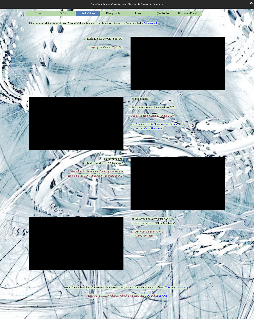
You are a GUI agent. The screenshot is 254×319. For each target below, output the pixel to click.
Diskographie (113, 13)
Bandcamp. (161, 295)
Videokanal (150, 23)
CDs (167, 287)
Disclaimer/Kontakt (188, 13)
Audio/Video (88, 13)
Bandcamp (157, 128)
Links (138, 13)
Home (38, 13)
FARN (63, 13)
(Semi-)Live (163, 13)
